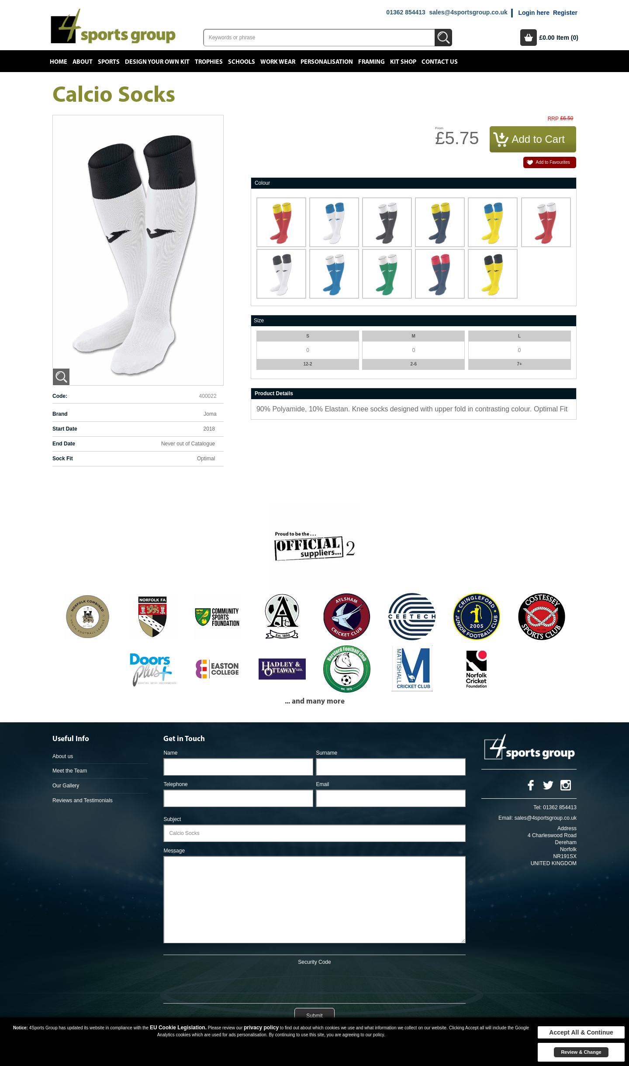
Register (565, 12)
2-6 (414, 364)
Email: (505, 818)
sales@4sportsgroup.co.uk (468, 12)
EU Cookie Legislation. (178, 1028)
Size (259, 320)
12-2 (307, 364)
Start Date (64, 429)
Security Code (314, 962)
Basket (528, 37)
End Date (63, 444)
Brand (60, 414)
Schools (241, 62)
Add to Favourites (553, 162)
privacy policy (261, 1028)
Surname (326, 753)
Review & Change (581, 1052)
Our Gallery (65, 786)
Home (58, 62)
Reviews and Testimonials (82, 800)
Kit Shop (403, 62)
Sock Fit (62, 458)
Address (567, 828)
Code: (59, 396)
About (83, 62)
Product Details (274, 393)
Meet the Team (69, 771)
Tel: (537, 807)
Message (174, 851)
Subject (172, 819)
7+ (519, 364)
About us (62, 756)
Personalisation (327, 62)
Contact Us (440, 62)
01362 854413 (405, 12)
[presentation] (314, 983)
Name (170, 753)
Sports (109, 62)
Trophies (209, 62)
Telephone (175, 784)
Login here (534, 12)
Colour (262, 183)
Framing (371, 62)
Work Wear (277, 62)
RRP (553, 119)
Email (322, 784)
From (439, 128)
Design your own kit (157, 62)
